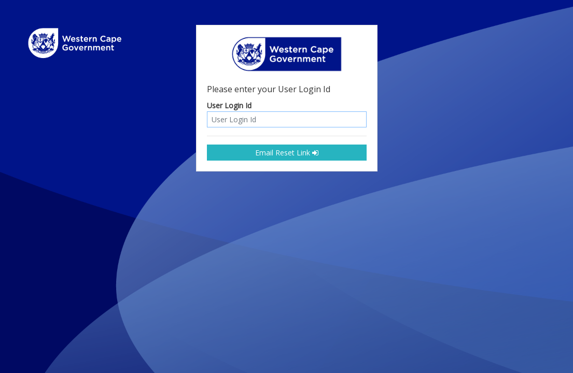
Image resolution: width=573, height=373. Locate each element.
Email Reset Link (286, 152)
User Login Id (229, 106)
